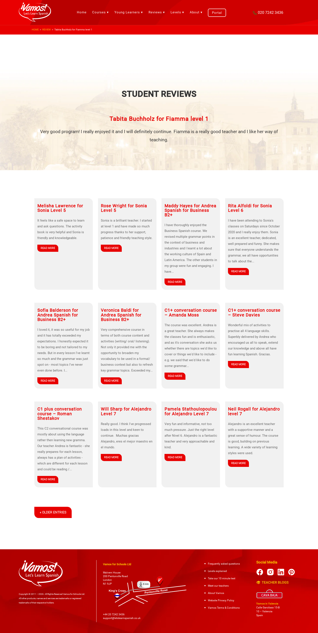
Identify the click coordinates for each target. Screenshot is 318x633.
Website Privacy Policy (221, 600)
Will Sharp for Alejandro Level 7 (126, 411)
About (194, 12)
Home (82, 12)
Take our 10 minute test (221, 578)
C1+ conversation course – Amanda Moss (191, 312)
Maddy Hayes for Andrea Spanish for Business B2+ (190, 210)
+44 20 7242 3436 (114, 614)
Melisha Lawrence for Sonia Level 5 (60, 208)
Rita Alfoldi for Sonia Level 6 (250, 208)
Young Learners (127, 12)
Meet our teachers (218, 585)
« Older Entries (53, 512)
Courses (99, 12)
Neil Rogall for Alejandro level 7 (254, 411)
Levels (176, 12)
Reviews (155, 12)
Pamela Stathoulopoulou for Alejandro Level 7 (191, 411)
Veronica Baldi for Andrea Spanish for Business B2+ (121, 315)
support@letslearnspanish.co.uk (122, 618)
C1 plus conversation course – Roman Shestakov (59, 414)
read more (48, 248)
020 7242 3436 (267, 12)
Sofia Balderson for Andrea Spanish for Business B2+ (57, 315)
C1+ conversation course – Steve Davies (254, 312)
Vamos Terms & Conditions (224, 607)
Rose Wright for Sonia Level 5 (124, 208)
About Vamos (216, 593)
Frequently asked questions (224, 563)
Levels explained (217, 571)
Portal (217, 13)
